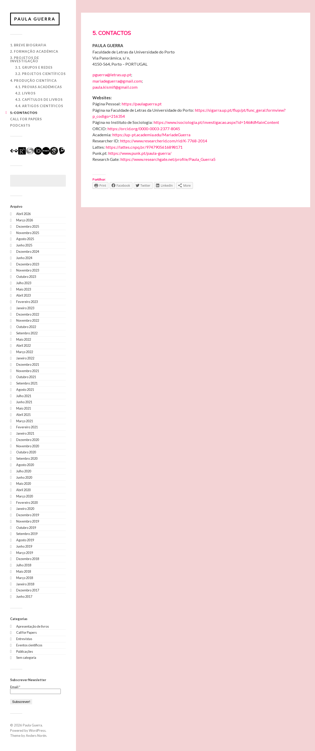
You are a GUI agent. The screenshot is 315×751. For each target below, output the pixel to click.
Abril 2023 (23, 295)
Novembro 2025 (27, 233)
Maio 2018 (23, 571)
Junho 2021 (24, 402)
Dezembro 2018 (27, 559)
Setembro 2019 (26, 534)
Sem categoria (26, 658)
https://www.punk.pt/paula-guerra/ (139, 153)
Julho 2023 (23, 283)
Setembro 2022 (26, 333)
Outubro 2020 (26, 452)
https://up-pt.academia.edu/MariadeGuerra (151, 134)
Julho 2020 (23, 471)
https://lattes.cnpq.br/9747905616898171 (144, 147)
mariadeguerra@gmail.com (117, 81)
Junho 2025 (24, 245)
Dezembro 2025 (27, 226)
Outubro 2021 (26, 377)
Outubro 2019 (26, 528)
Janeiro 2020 (25, 509)
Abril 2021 (23, 415)
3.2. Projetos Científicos (40, 74)
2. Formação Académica (34, 51)
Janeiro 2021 (25, 433)
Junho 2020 (24, 477)
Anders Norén (36, 736)
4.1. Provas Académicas (38, 87)
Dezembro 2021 (27, 364)
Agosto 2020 (25, 465)
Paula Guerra (34, 19)
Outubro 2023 (26, 277)
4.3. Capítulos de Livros (39, 100)
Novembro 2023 (27, 270)
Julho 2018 (23, 565)
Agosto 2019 (25, 540)
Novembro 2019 (27, 521)
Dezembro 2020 (27, 440)
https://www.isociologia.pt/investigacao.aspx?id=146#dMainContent (216, 122)
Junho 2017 (24, 596)
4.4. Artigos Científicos (39, 106)
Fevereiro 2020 (27, 502)
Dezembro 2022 (27, 314)
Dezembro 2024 (27, 251)
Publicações (24, 651)
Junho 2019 (24, 546)
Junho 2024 (24, 258)
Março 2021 (24, 421)
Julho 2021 (23, 396)
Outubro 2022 (26, 327)
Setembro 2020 (26, 458)
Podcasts (20, 125)
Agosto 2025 (25, 239)
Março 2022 (24, 352)
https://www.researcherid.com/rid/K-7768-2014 (163, 140)
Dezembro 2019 (27, 515)
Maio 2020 (23, 484)
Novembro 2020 (27, 446)
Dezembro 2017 (27, 590)
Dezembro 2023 (27, 264)
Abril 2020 (23, 490)
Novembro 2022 (27, 320)
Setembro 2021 (26, 383)
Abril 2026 (23, 214)
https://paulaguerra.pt (142, 103)
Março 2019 (24, 553)
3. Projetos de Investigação (24, 59)
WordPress (37, 730)
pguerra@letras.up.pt (111, 74)
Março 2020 (24, 496)
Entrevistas (24, 639)
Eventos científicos (29, 645)
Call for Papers (26, 119)
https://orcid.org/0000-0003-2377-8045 (143, 128)
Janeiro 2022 (25, 358)
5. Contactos (23, 113)
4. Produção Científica (33, 81)
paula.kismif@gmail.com (114, 87)
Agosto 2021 (25, 390)
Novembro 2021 (27, 371)
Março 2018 (24, 578)
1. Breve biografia (28, 45)
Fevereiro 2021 (27, 427)
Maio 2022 (23, 339)
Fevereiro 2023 (27, 302)
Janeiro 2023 (25, 308)
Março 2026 (24, 220)
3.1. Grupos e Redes (34, 67)
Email (15, 687)
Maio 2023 (23, 289)
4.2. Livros (25, 93)
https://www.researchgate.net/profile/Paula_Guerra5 (167, 159)
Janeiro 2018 (25, 584)
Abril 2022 (23, 345)
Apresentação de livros (32, 626)
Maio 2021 (23, 408)
